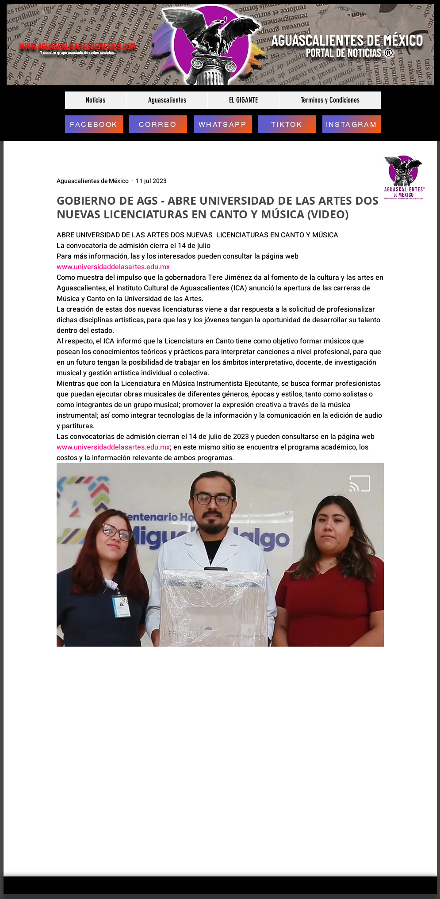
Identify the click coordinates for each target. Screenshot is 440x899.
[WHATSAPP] (223, 124)
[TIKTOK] (287, 124)
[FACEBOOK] (94, 124)
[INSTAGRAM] (351, 124)
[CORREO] (158, 124)
